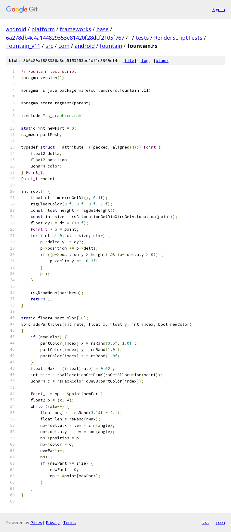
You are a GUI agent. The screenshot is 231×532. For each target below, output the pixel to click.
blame (162, 60)
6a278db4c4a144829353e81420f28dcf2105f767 (65, 37)
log (145, 60)
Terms (69, 522)
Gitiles (36, 522)
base (102, 29)
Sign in (218, 9)
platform (43, 29)
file (129, 60)
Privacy (53, 522)
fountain (111, 45)
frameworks (75, 29)
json (220, 522)
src (49, 45)
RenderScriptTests (178, 37)
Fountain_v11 (23, 45)
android (16, 29)
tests (142, 37)
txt (205, 522)
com (63, 45)
